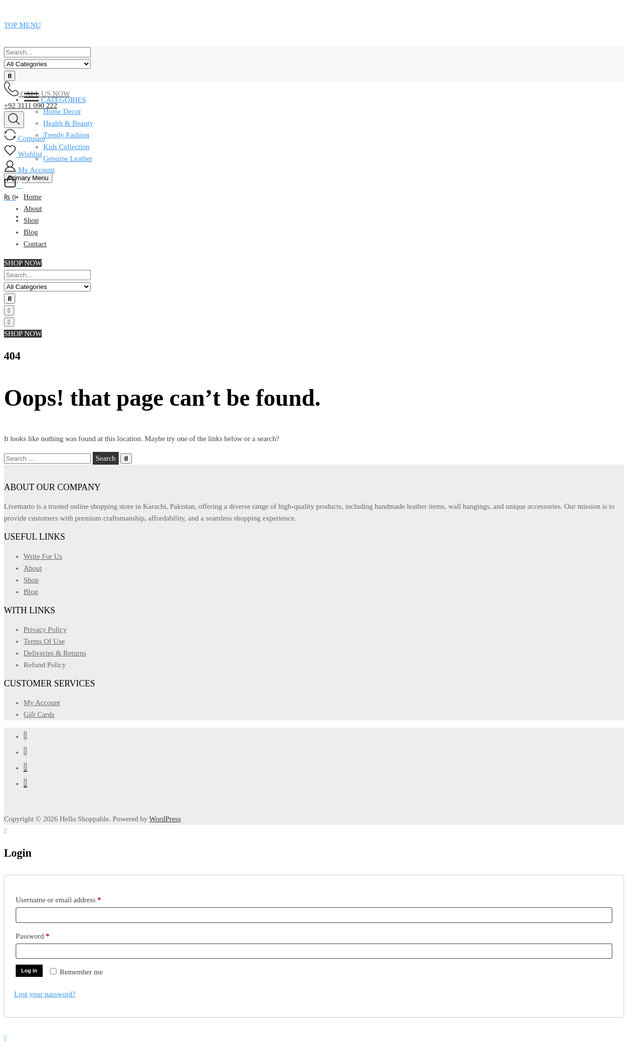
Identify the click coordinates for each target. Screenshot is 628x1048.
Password (46, 934)
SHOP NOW (23, 263)
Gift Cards (39, 714)
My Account (42, 703)
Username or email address (72, 898)
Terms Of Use (44, 641)
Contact (35, 244)
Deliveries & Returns (55, 653)
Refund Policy (45, 665)
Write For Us (43, 556)
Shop (31, 580)
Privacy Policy (45, 629)
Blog (31, 232)
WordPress (165, 819)
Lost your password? (45, 994)
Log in (29, 970)
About (33, 568)
